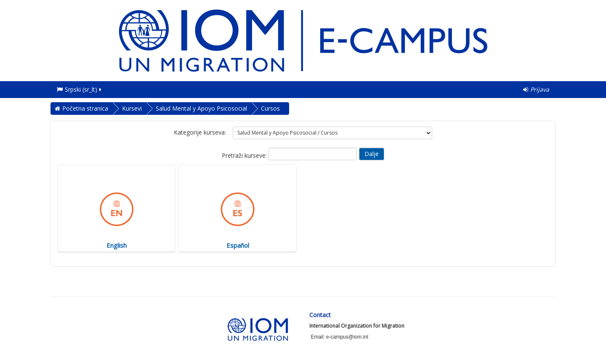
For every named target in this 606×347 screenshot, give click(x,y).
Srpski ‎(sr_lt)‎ (80, 89)
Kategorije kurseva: (200, 132)
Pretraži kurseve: (245, 155)
